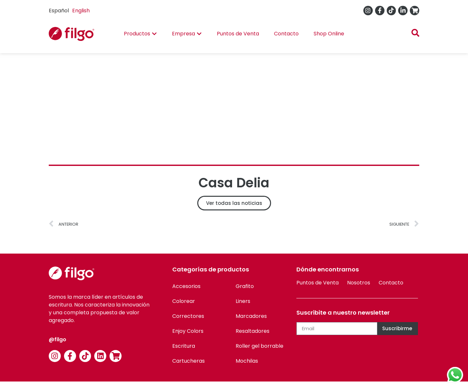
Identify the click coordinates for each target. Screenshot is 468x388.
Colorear (183, 301)
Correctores (188, 316)
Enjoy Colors (187, 331)
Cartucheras (188, 361)
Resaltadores (252, 331)
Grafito (245, 286)
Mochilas (247, 361)
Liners (243, 301)
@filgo (57, 339)
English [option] (81, 10)
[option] (81, 10)
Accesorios (186, 286)
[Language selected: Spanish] (71, 10)
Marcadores (251, 316)
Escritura (183, 346)
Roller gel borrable (259, 346)
